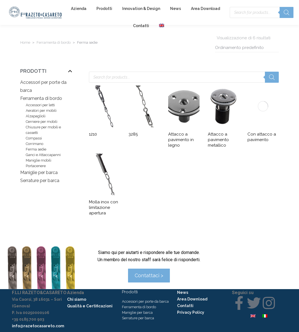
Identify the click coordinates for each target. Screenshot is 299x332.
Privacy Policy (190, 312)
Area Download (192, 299)
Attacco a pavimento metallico (218, 140)
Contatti (185, 306)
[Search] (286, 12)
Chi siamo (76, 299)
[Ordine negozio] (247, 48)
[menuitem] (162, 25)
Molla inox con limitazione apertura (103, 207)
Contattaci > (149, 275)
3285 (133, 134)
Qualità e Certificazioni (90, 306)
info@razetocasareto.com (38, 326)
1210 (93, 134)
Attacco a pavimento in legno (181, 140)
